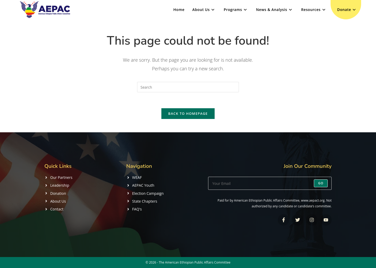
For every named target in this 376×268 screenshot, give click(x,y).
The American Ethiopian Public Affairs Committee (194, 262)
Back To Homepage (188, 113)
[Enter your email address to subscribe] (270, 183)
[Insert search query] (188, 87)
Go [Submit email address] (321, 183)
